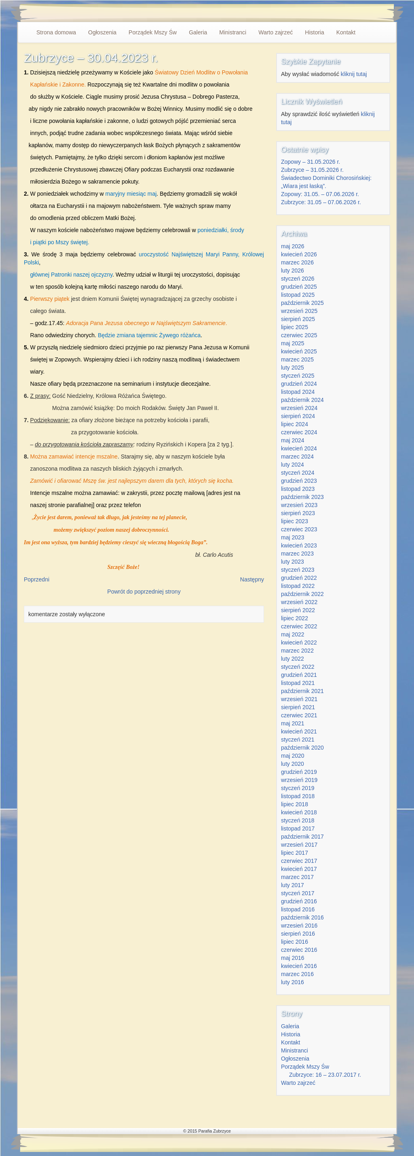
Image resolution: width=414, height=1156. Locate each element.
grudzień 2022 (299, 578)
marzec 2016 (297, 974)
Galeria (198, 32)
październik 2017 (302, 836)
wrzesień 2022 (299, 602)
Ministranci (232, 32)
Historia (314, 32)
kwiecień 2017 (299, 869)
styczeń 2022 (298, 667)
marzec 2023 (297, 553)
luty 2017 (292, 885)
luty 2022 (292, 658)
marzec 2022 (297, 650)
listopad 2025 (298, 295)
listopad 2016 (298, 909)
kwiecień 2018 (299, 812)
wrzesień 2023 (299, 505)
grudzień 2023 (299, 481)
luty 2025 (292, 367)
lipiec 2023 (294, 521)
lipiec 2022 (294, 618)
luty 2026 (292, 270)
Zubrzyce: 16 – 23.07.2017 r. (325, 1074)
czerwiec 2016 (299, 950)
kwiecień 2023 (299, 545)
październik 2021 (302, 691)
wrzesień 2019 (299, 780)
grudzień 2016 (299, 901)
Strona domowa (56, 32)
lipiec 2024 (294, 424)
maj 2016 (292, 958)
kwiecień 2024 (299, 448)
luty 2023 (292, 561)
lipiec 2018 (294, 804)
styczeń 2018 (298, 820)
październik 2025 (302, 303)
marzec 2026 (297, 262)
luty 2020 (292, 764)
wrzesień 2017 (299, 844)
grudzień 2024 (299, 383)
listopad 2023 (298, 489)
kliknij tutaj (354, 74)
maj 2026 (292, 246)
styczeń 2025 (298, 375)
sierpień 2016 (298, 933)
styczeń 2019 (298, 788)
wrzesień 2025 (299, 311)
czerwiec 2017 (299, 861)
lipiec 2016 (294, 941)
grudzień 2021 (299, 675)
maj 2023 (292, 537)
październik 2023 (302, 497)
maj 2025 (292, 343)
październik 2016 (302, 917)
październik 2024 (302, 400)
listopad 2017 (298, 828)
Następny (252, 579)
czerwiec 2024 (299, 432)
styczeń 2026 (298, 278)
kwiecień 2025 (299, 351)
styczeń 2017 (298, 893)
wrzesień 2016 (299, 925)
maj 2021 (292, 723)
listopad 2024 (298, 392)
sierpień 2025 (298, 319)
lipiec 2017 (294, 853)
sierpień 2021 (298, 707)
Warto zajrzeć (275, 32)
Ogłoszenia (102, 32)
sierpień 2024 (298, 416)
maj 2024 (292, 440)
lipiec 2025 (294, 327)
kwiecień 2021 (299, 731)
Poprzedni (36, 579)
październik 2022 (302, 594)
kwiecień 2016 (299, 966)
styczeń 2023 (298, 569)
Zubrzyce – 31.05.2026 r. (312, 170)
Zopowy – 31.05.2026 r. (310, 162)
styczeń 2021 (298, 739)
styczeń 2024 (298, 472)
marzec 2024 (297, 456)
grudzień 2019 (299, 772)
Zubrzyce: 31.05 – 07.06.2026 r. (321, 202)
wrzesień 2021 (299, 699)
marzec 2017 (297, 877)
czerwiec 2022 (299, 626)
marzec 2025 (297, 359)
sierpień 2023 (298, 513)
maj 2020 (292, 755)
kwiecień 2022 (299, 642)
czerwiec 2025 (299, 335)
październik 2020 (302, 747)
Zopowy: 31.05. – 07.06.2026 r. (320, 194)
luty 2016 (292, 982)
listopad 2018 (298, 796)
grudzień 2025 (299, 286)
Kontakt (345, 32)
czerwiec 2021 (299, 715)
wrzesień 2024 (299, 408)
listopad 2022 (298, 586)
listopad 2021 (298, 683)
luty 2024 (292, 464)
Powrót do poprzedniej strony (143, 591)
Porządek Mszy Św (153, 32)
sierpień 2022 (298, 610)
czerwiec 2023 (299, 529)
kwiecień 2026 (299, 254)
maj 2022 (292, 634)
